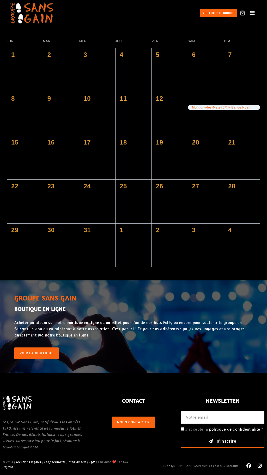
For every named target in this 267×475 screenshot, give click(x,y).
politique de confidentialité (234, 429)
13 (195, 98)
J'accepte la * (224, 429)
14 (231, 98)
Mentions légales (28, 462)
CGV (92, 462)
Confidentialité (55, 462)
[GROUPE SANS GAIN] (32, 13)
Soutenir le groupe (218, 13)
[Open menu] (252, 13)
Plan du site (77, 462)
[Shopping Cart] (242, 13)
